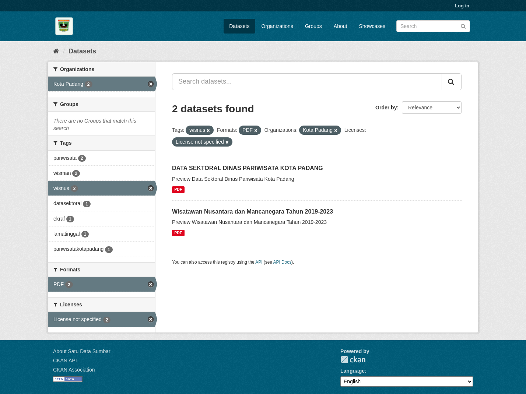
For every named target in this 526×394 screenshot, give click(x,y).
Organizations (277, 26)
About (340, 26)
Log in (462, 5)
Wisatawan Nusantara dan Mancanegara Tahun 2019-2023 (252, 211)
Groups (313, 26)
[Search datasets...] (307, 81)
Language (352, 371)
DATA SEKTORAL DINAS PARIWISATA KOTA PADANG (247, 168)
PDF (178, 189)
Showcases (372, 26)
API (258, 262)
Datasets (239, 26)
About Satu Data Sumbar (82, 351)
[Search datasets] (433, 26)
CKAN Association (74, 370)
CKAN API (65, 360)
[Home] (56, 51)
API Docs (282, 262)
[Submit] (463, 25)
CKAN (352, 359)
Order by (386, 107)
